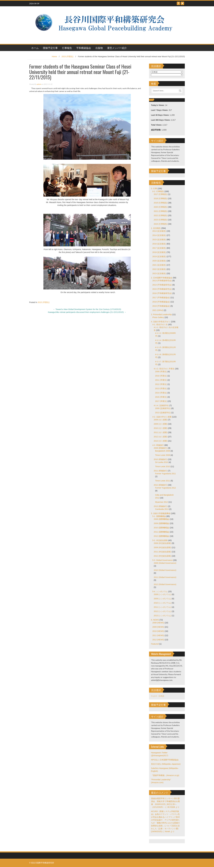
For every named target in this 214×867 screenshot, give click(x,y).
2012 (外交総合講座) (162, 556)
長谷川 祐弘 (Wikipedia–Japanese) (166, 764)
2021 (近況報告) (159, 265)
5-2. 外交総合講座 (160, 540)
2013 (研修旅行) (160, 506)
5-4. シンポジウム (160, 591)
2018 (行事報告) (160, 198)
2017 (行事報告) (160, 194)
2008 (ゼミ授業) (160, 420)
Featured (155, 644)
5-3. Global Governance (162, 560)
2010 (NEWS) (158, 631)
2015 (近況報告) (159, 239)
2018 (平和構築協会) (161, 302)
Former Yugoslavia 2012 (165, 488)
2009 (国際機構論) (161, 523)
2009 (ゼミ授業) (160, 424)
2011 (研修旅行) (160, 471)
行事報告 (67, 48)
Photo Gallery (158, 317)
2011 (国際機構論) (161, 532)
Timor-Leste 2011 (162, 481)
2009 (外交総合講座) (162, 547)
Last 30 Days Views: (160, 115)
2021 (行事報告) (160, 211)
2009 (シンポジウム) (162, 599)
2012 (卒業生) (161, 384)
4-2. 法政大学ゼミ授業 (162, 417)
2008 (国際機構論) (161, 519)
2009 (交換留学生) (163, 408)
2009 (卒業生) (161, 371)
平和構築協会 (83, 48)
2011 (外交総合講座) (162, 552)
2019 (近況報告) (159, 256)
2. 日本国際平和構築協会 (161, 278)
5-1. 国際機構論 (159, 516)
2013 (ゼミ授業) (160, 441)
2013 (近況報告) (159, 231)
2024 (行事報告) (160, 224)
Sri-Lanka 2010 (161, 462)
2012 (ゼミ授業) (160, 437)
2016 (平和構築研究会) (162, 293)
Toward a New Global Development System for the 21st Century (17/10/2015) (87, 309)
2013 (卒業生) (161, 388)
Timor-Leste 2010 (162, 466)
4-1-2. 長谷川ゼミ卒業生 (164, 369)
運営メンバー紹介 (117, 48)
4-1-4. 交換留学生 (161, 405)
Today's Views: (158, 105)
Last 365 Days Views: (161, 120)
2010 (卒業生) (161, 376)
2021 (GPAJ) (157, 310)
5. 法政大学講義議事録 (160, 513)
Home (54, 56)
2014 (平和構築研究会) (162, 285)
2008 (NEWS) (158, 623)
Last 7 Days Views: (160, 110)
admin (39, 84)
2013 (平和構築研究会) (162, 280)
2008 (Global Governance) (165, 563)
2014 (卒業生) (161, 393)
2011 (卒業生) (161, 380)
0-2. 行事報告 (158, 191)
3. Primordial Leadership (161, 314)
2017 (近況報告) (159, 248)
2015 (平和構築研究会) (162, 289)
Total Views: (157, 125)
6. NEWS (155, 620)
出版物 (99, 48)
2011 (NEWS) (158, 635)
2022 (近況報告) (159, 269)
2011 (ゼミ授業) (160, 432)
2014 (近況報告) (159, 235)
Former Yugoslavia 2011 (165, 473)
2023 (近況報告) (159, 273)
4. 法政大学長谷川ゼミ (160, 322)
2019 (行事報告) (160, 203)
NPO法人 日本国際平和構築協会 (165, 760)
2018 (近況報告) (159, 252)
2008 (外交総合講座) (162, 543)
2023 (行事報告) (160, 220)
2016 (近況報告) (159, 244)
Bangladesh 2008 (162, 451)
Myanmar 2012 (161, 502)
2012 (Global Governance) (165, 584)
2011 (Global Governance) (165, 577)
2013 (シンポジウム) (162, 615)
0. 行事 (154, 188)
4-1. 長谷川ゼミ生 (160, 324)
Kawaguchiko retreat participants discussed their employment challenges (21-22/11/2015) (87, 312)
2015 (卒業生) (67, 56)
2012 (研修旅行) (160, 485)
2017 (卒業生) (161, 401)
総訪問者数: (156, 130)
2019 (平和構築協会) (161, 306)
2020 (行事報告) (160, 207)
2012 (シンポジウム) (162, 611)
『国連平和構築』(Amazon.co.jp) (165, 775)
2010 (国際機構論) (161, 528)
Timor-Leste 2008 (162, 455)
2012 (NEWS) (158, 640)
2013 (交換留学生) (163, 412)
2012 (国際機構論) (161, 536)
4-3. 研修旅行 (158, 445)
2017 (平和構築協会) (161, 297)
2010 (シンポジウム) (162, 603)
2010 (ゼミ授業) (160, 428)
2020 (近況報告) (159, 261)
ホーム (35, 48)
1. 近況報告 (156, 228)
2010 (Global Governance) (165, 570)
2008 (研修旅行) (160, 448)
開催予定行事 (50, 48)
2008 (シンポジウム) (162, 594)
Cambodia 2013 (162, 509)
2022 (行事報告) (160, 215)
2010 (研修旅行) (160, 459)
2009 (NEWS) (158, 627)
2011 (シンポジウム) (162, 607)
